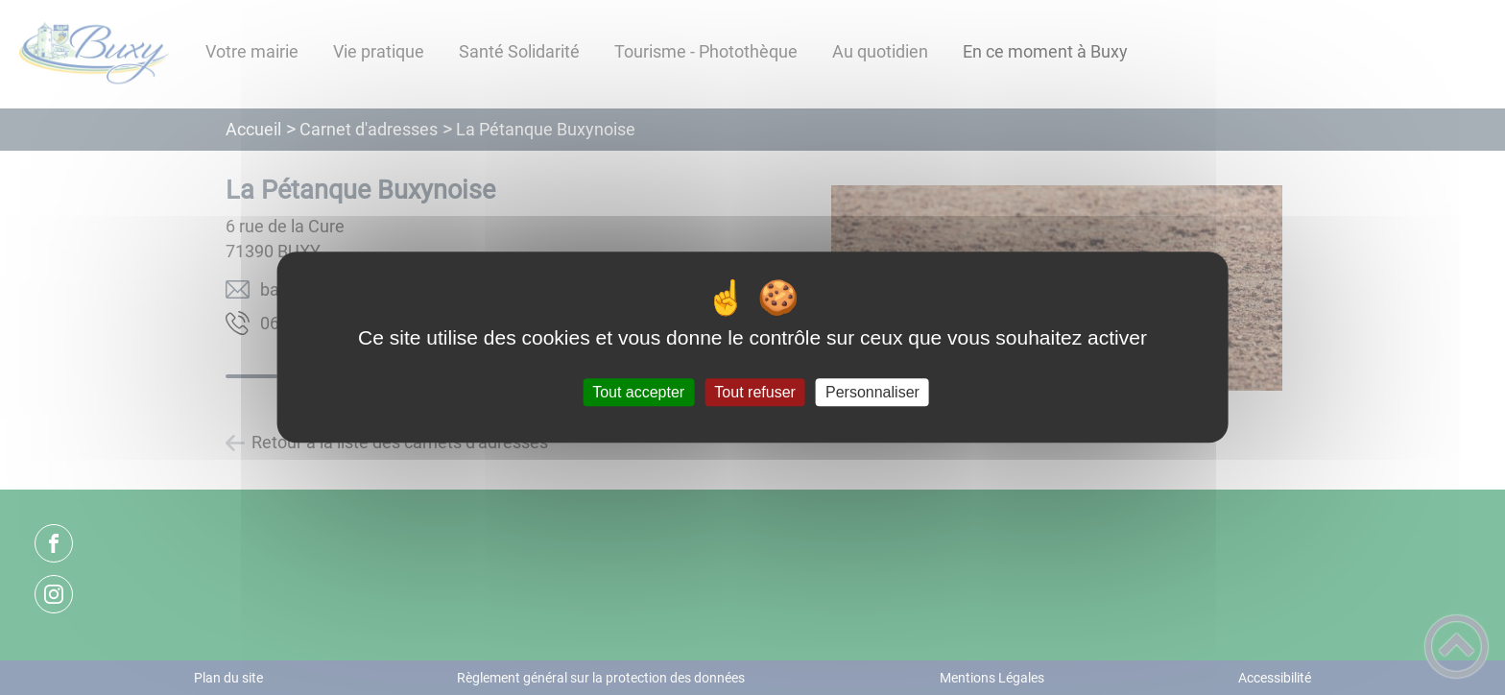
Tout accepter (638, 392)
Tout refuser (754, 392)
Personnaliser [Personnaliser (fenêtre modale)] (872, 392)
